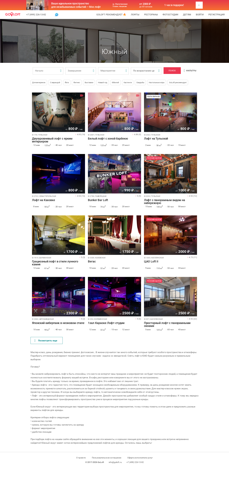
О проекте (81, 457)
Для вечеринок (38, 82)
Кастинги (128, 82)
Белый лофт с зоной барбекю (108, 138)
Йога (67, 82)
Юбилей (115, 82)
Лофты (135, 14)
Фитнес (76, 82)
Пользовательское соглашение (106, 457)
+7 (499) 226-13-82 (36, 14)
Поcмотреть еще (45, 340)
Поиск (172, 70)
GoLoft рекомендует (178, 82)
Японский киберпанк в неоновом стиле (58, 323)
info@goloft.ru (115, 462)
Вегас (92, 261)
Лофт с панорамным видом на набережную (164, 202)
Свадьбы (140, 82)
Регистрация (216, 14)
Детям (187, 14)
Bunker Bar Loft (98, 200)
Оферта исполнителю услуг (140, 457)
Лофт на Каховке (43, 200)
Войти (200, 14)
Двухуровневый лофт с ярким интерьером (52, 140)
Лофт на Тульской (156, 138)
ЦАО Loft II (151, 261)
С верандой (55, 82)
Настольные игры (156, 82)
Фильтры (190, 70)
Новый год (102, 82)
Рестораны (151, 14)
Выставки (89, 82)
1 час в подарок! (174, 5)
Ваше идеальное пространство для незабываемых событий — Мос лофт (76, 5)
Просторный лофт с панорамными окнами (167, 324)
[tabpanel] (58, 112)
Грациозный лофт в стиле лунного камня (55, 263)
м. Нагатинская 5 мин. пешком (120, 5)
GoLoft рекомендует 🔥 (111, 14)
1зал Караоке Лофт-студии (106, 323)
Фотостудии (170, 14)
